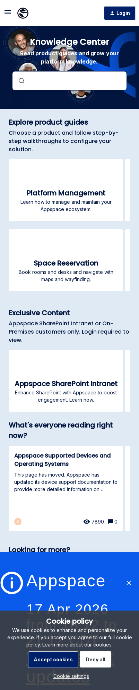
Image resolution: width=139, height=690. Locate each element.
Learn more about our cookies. (77, 645)
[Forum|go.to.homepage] (22, 13)
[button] (69, 676)
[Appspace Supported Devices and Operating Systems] (66, 488)
